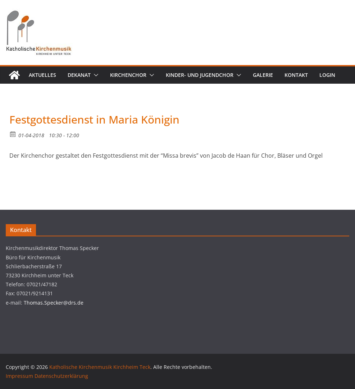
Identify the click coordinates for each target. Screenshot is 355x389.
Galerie (263, 74)
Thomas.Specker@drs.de (53, 302)
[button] (95, 75)
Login (327, 74)
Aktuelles (42, 74)
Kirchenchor (128, 74)
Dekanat (79, 74)
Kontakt (296, 74)
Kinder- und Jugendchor (199, 74)
